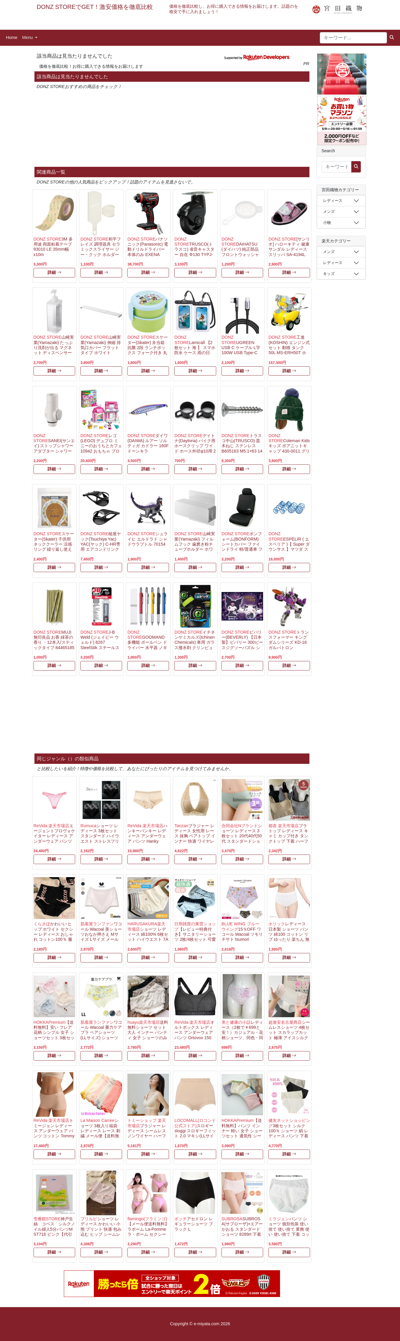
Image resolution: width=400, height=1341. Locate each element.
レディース (332, 200)
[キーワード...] (353, 37)
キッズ (329, 273)
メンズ (329, 211)
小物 (327, 222)
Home (11, 37)
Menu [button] (28, 37)
